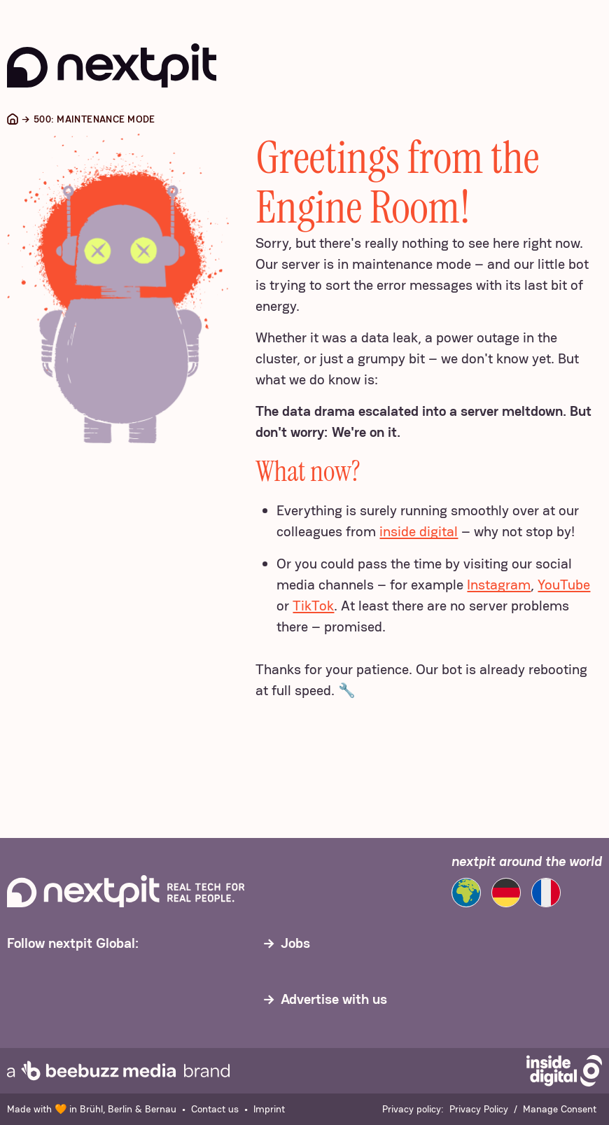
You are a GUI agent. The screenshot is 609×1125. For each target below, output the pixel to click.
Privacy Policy (478, 1109)
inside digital (418, 531)
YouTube (564, 584)
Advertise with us (334, 999)
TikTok (313, 605)
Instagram (499, 584)
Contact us (215, 1109)
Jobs (295, 943)
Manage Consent (559, 1109)
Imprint (269, 1109)
